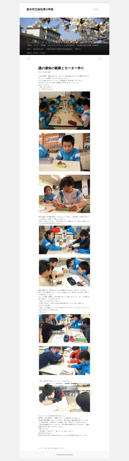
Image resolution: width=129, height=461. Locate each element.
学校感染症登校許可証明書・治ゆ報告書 (87, 45)
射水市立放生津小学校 (40, 9)
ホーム (36, 45)
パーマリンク (61, 448)
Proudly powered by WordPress (64, 454)
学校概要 (43, 45)
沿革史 (28, 49)
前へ (28, 58)
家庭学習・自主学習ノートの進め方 (36, 53)
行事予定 (29, 45)
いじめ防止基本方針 (69, 45)
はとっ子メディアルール (54, 45)
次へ (100, 58)
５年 (45, 448)
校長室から (78, 49)
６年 (49, 448)
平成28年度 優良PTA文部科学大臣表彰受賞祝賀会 (59, 49)
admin (56, 448)
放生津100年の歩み (38, 49)
